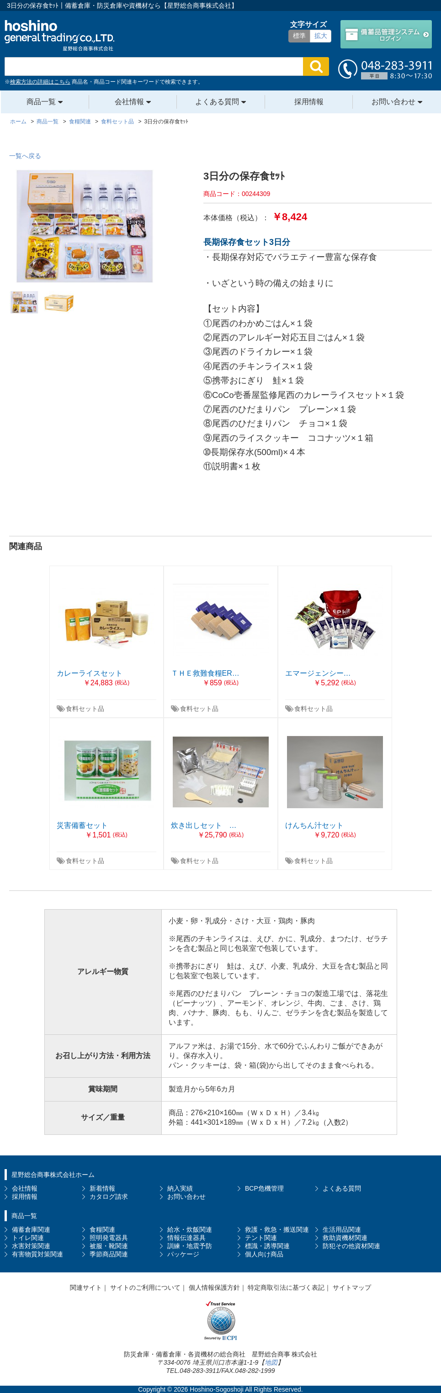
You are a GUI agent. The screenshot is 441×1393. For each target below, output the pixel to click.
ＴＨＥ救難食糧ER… (205, 673)
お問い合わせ (393, 102)
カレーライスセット (89, 673)
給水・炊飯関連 (189, 1229)
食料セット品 (85, 708)
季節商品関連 (109, 1254)
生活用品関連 (342, 1229)
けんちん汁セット (314, 825)
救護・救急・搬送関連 (277, 1229)
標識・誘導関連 (267, 1246)
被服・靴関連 (109, 1246)
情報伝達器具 (186, 1237)
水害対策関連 (31, 1246)
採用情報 (309, 102)
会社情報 (129, 102)
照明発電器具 (109, 1237)
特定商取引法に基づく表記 (286, 1287)
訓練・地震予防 (189, 1246)
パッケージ (183, 1254)
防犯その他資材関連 (351, 1246)
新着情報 (102, 1188)
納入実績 (180, 1188)
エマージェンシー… (318, 673)
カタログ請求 (109, 1196)
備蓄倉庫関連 (31, 1229)
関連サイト (86, 1287)
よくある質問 (217, 102)
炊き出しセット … (204, 825)
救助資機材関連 (345, 1237)
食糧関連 (102, 1229)
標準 (299, 35)
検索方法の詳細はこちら (40, 82)
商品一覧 (41, 102)
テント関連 (261, 1237)
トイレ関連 (28, 1237)
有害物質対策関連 (37, 1254)
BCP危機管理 (264, 1188)
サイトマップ (352, 1287)
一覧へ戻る (25, 155)
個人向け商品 (264, 1254)
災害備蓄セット (82, 825)
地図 (271, 1362)
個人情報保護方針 (214, 1287)
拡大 (320, 35)
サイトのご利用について (145, 1287)
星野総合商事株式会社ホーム (53, 1174)
